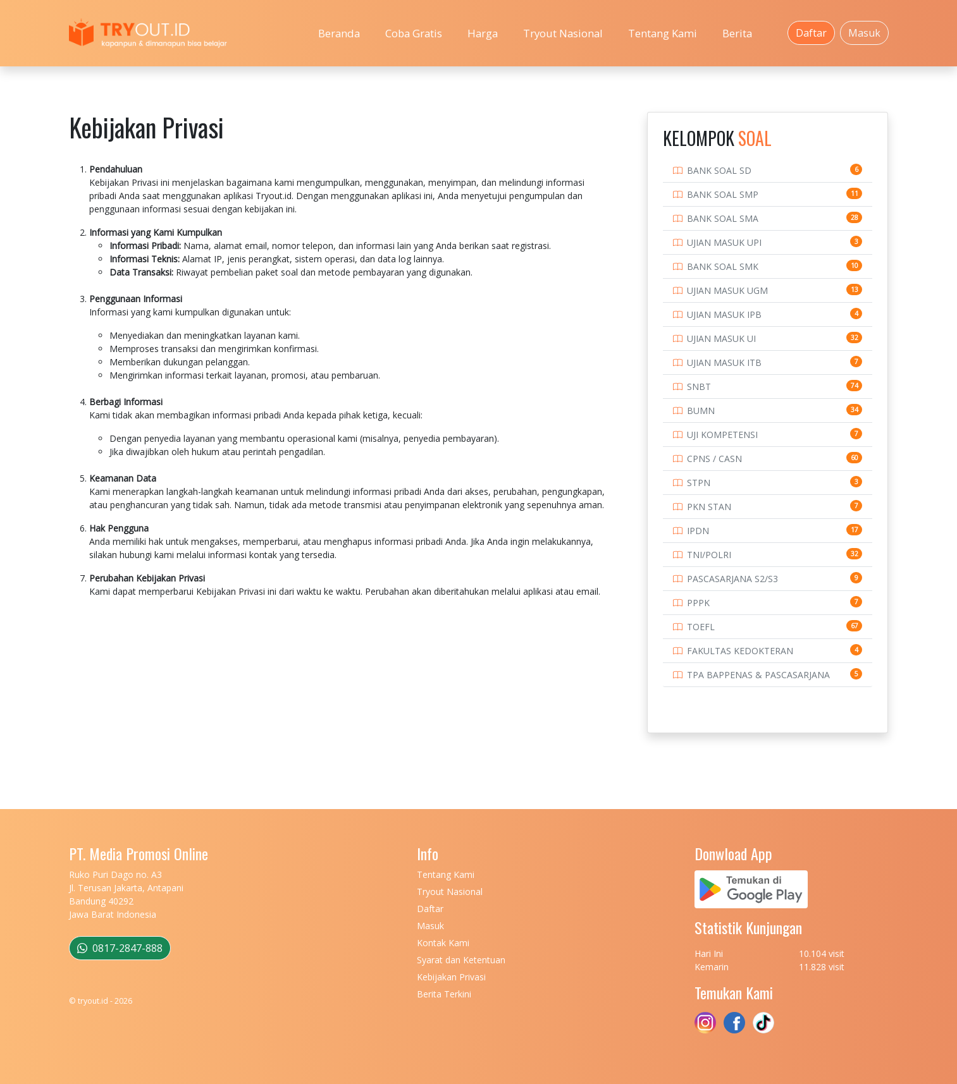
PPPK (698, 603)
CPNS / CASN (714, 459)
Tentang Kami (662, 33)
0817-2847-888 (120, 948)
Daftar (811, 33)
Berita (737, 33)
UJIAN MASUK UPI (724, 242)
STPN (698, 483)
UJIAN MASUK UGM (727, 290)
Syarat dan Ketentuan (461, 960)
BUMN (701, 411)
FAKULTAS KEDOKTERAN (740, 651)
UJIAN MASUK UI (721, 338)
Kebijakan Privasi (451, 977)
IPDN (698, 531)
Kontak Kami (443, 943)
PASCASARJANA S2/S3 (732, 579)
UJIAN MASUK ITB (724, 362)
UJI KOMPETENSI (722, 435)
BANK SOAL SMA (722, 218)
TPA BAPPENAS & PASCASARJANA (758, 675)
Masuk (864, 33)
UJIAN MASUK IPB (724, 314)
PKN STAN (709, 507)
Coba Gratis (413, 33)
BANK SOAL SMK (722, 266)
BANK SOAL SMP (722, 194)
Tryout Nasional (563, 33)
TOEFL (701, 627)
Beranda (339, 33)
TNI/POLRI (709, 555)
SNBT (699, 387)
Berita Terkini (444, 994)
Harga (482, 33)
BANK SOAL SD (719, 170)
